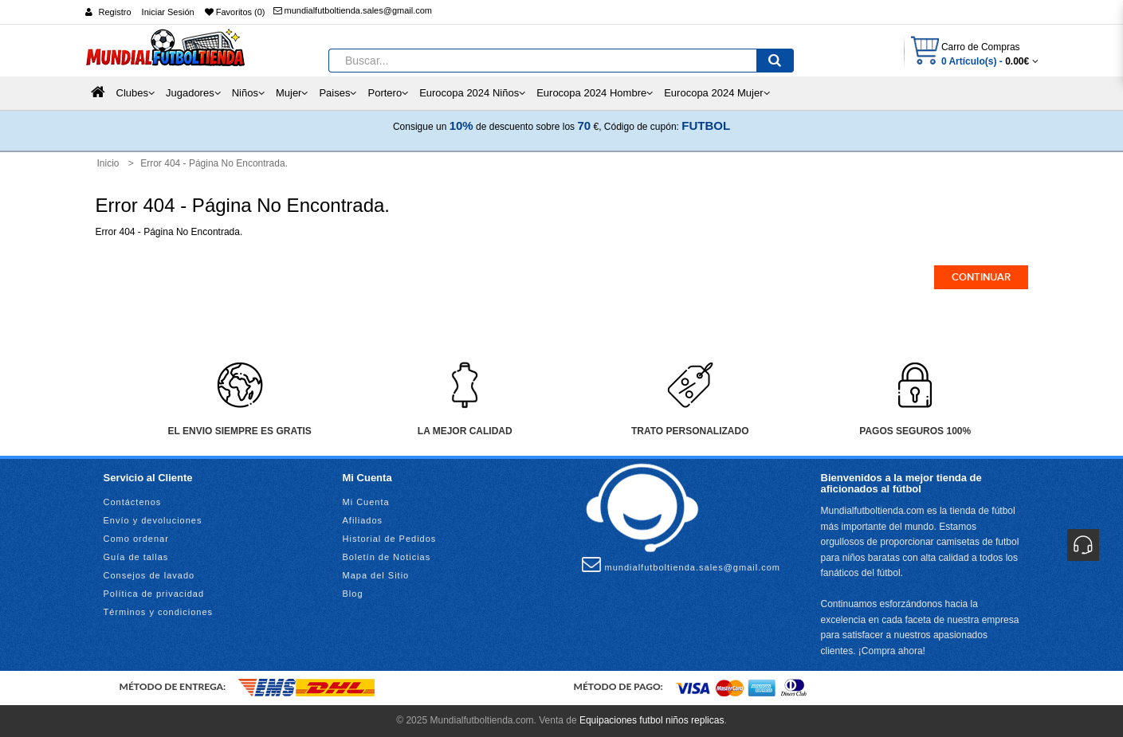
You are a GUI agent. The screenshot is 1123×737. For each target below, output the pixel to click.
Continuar (981, 277)
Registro (115, 12)
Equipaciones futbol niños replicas (651, 720)
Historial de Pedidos (390, 538)
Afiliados (363, 520)
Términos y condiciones (159, 612)
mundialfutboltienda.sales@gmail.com (352, 10)
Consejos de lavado (149, 575)
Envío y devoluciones (153, 520)
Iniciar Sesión (168, 12)
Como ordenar (136, 538)
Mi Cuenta (366, 502)
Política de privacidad (154, 593)
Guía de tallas (136, 557)
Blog (353, 593)
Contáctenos (133, 502)
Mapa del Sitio (376, 575)
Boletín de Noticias (387, 557)
